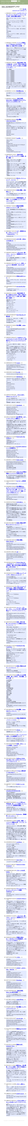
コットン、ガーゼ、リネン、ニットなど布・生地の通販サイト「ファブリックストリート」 (16, 609)
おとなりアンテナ (16, 10)
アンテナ (3, 3)
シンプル (8, 3)
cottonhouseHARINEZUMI (13, 790)
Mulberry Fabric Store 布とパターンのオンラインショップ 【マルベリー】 (16, 760)
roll (17, 552)
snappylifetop (19, 999)
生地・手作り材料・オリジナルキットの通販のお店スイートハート (16, 623)
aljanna (18, 730)
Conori (18, 363)
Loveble (18, 138)
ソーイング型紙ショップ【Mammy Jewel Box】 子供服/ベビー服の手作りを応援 (16, 44)
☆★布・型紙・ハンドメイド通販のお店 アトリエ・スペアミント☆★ (16, 822)
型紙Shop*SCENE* (21, 1028)
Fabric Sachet (19, 459)
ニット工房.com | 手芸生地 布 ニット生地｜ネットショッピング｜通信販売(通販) (16, 804)
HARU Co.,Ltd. (20, 784)
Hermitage (19, 980)
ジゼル (18, 957)
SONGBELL (19, 502)
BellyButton (19, 376)
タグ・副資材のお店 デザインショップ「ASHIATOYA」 (16, 232)
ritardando (19, 405)
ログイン (19, 3)
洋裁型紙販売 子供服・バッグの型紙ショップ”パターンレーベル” (16, 199)
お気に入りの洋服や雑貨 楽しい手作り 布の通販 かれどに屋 (16, 676)
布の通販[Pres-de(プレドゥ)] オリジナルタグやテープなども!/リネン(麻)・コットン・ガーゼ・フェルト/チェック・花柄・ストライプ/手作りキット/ (16, 489)
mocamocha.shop (20, 286)
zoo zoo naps (19, 1018)
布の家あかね (20, 91)
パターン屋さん (20, 1084)
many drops (19, 859)
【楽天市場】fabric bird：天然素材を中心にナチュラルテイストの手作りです (16, 100)
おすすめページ (23, 10)
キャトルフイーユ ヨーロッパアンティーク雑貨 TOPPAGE (16, 890)
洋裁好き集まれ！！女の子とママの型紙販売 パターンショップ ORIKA (16, 939)
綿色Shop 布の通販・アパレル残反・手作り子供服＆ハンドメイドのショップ (16, 1067)
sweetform (19, 842)
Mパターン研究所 (21, 481)
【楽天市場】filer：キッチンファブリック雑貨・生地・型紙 (16, 156)
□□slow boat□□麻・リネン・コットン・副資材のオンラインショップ (16, 254)
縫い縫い (25, 9)
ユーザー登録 (13, 3)
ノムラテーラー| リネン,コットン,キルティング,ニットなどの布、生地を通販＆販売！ (16, 15)
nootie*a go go (20, 1093)
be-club (18, 372)
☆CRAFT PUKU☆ (21, 898)
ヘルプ (22, 3)
